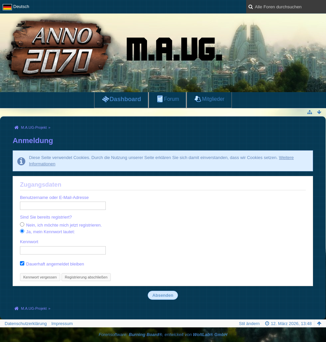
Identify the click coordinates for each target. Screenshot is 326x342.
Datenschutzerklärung (26, 323)
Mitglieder (213, 99)
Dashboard (125, 99)
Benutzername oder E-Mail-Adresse (54, 197)
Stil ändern (249, 323)
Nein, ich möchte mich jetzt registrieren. (61, 225)
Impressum (62, 323)
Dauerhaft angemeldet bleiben (52, 263)
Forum (171, 99)
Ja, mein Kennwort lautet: (47, 231)
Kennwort (29, 241)
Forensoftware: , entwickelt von (163, 334)
